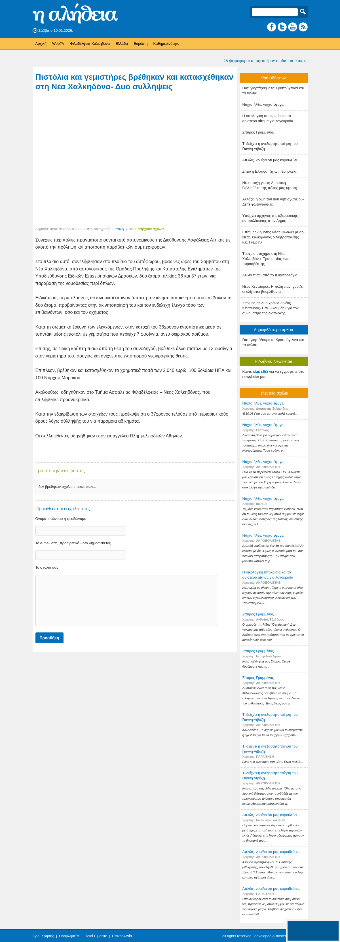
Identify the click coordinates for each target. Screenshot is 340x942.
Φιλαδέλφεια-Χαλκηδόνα (90, 43)
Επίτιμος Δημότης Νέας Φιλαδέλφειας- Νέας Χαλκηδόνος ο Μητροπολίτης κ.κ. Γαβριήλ (273, 237)
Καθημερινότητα (166, 43)
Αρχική (41, 43)
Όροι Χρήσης (43, 936)
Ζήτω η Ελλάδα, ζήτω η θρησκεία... (270, 171)
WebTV (58, 43)
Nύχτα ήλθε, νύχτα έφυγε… (264, 104)
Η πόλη (118, 229)
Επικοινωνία (122, 936)
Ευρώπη (140, 43)
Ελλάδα (121, 43)
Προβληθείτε (69, 936)
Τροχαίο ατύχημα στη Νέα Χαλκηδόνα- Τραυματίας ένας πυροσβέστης (266, 258)
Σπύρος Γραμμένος (258, 132)
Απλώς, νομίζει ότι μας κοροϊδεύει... (271, 160)
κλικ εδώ (260, 371)
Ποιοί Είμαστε (96, 936)
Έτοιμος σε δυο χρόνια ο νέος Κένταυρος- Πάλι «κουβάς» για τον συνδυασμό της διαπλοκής (270, 308)
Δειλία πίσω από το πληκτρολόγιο (269, 275)
